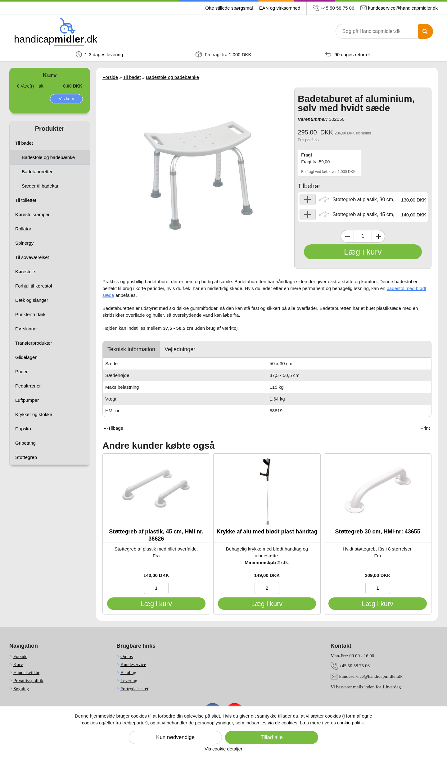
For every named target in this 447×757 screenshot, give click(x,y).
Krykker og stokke (33, 414)
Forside (110, 77)
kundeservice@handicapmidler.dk (403, 8)
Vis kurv (66, 98)
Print (425, 428)
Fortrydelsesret (134, 688)
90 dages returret (347, 54)
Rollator (23, 228)
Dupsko (23, 428)
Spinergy (24, 243)
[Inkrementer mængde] (378, 236)
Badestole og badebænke (48, 157)
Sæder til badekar (40, 185)
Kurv (18, 664)
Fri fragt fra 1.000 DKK (223, 54)
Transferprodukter (33, 343)
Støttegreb (26, 457)
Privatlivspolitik (28, 680)
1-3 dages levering (99, 54)
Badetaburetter (37, 171)
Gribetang (25, 443)
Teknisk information (131, 349)
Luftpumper (27, 400)
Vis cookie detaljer (223, 748)
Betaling (128, 672)
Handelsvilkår (26, 672)
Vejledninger (180, 349)
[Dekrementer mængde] (347, 236)
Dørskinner (26, 328)
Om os (126, 656)
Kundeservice (133, 664)
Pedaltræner (28, 385)
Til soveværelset (32, 257)
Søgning (21, 688)
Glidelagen (26, 357)
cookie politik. (351, 722)
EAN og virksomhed (279, 8)
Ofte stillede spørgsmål (229, 8)
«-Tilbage (113, 428)
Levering (128, 680)
